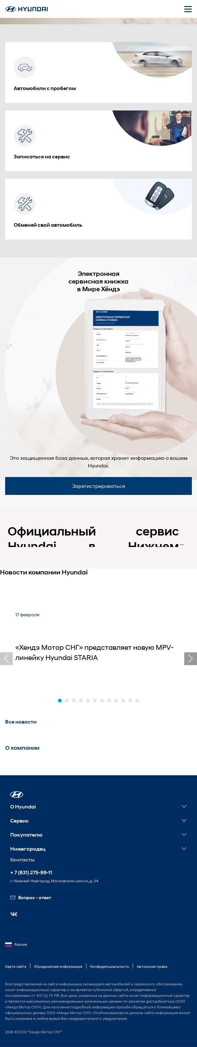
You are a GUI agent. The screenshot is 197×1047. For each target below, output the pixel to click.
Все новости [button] (20, 722)
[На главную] (26, 9)
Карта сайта (15, 966)
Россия (16, 944)
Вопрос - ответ (30, 897)
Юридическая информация (58, 966)
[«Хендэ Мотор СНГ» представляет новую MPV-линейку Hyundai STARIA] (98, 645)
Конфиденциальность (109, 966)
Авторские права (152, 966)
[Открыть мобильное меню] (188, 9)
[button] (60, 700)
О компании (22, 747)
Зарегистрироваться (98, 486)
